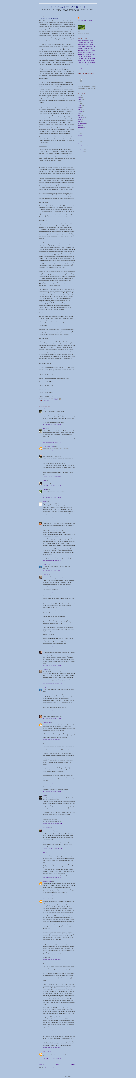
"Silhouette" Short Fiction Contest (85, 44)
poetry (79, 95)
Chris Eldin (45, 574)
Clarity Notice (81, 149)
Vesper (44, 480)
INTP (79, 133)
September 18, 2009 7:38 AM (52, 497)
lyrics (79, 103)
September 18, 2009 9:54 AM (52, 560)
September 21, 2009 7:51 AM (52, 783)
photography (80, 139)
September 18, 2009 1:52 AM (52, 424)
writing (79, 119)
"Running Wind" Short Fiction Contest (86, 50)
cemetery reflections (82, 145)
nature (79, 115)
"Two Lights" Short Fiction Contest (86, 68)
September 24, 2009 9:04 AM (52, 1058)
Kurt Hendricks (46, 827)
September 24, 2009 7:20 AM (52, 895)
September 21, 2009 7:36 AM (52, 739)
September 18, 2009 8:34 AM (52, 517)
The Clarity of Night (68, 7)
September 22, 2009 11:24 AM (52, 848)
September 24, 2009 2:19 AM (52, 877)
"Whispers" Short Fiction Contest (85, 52)
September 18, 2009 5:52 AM (52, 476)
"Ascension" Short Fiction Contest (85, 48)
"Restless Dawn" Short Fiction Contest (86, 54)
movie (79, 129)
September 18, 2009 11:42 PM (52, 646)
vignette (79, 99)
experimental (81, 127)
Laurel (44, 521)
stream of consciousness (83, 147)
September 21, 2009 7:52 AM (52, 791)
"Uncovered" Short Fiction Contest (85, 42)
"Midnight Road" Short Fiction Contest (86, 66)
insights (46, 400)
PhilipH (45, 489)
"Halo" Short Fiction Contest (84, 56)
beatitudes (80, 135)
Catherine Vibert (47, 722)
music (79, 131)
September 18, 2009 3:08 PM (52, 592)
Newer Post (41, 1064)
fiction (79, 97)
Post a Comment (43, 1062)
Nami (79, 141)
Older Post (72, 1064)
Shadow (45, 501)
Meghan (45, 649)
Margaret (45, 564)
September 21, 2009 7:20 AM (52, 718)
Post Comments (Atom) (50, 1067)
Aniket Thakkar (46, 454)
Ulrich (79, 137)
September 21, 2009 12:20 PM (52, 823)
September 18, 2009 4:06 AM (52, 450)
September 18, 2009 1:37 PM (52, 570)
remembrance (81, 117)
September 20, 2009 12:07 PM (52, 683)
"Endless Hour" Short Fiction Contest (86, 58)
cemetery (80, 111)
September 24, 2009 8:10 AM (52, 1030)
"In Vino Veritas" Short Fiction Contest (86, 46)
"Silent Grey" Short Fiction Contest (86, 60)
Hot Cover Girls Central (48, 446)
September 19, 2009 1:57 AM (52, 665)
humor (79, 121)
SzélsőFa (45, 409)
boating (79, 125)
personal (79, 105)
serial (79, 101)
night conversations (82, 143)
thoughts (80, 109)
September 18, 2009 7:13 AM (52, 485)
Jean (44, 795)
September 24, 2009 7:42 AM (52, 959)
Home (57, 1064)
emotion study (81, 151)
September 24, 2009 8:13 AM (52, 1047)
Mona (44, 713)
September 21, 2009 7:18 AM (52, 710)
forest (79, 113)
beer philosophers (82, 123)
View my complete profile (85, 20)
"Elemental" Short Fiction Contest (85, 40)
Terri (44, 852)
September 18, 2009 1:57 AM (52, 442)
